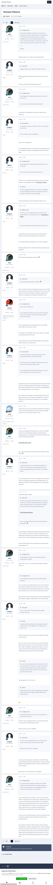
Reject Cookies (32, 878)
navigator (9, 70)
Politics (19, 16)
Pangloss (7, 16)
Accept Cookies (21, 878)
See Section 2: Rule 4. (41, 182)
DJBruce (9, 165)
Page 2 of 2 (17, 22)
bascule (10, 308)
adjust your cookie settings (44, 873)
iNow (9, 34)
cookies (10, 873)
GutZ (9, 414)
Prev (6, 22)
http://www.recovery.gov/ (25, 442)
